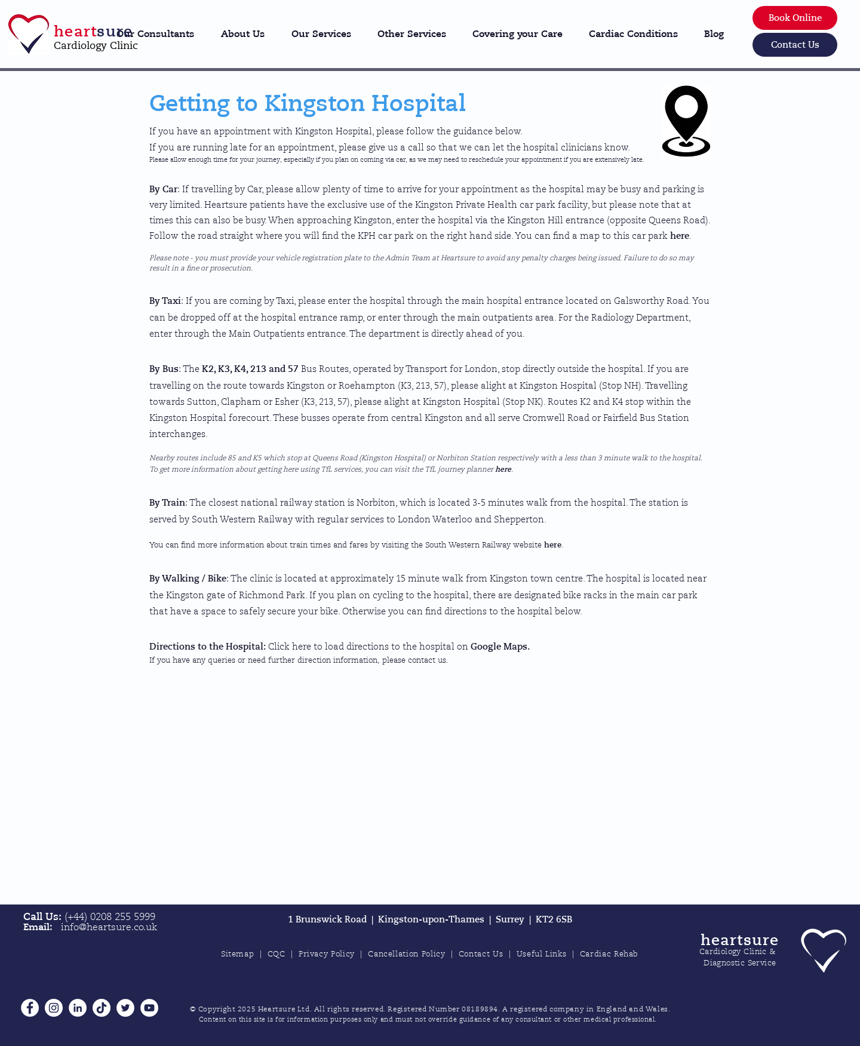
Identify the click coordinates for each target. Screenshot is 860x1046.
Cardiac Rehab (609, 954)
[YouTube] (149, 1008)
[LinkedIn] (78, 1008)
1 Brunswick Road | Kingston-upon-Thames (388, 919)
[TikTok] (101, 1008)
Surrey (512, 919)
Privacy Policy (327, 954)
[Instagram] (54, 1008)
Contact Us (481, 954)
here (679, 236)
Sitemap (237, 954)
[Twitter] (125, 1008)
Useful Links (542, 954)
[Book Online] (794, 18)
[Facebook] (30, 1008)
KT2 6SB (554, 919)
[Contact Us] (794, 45)
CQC (276, 954)
